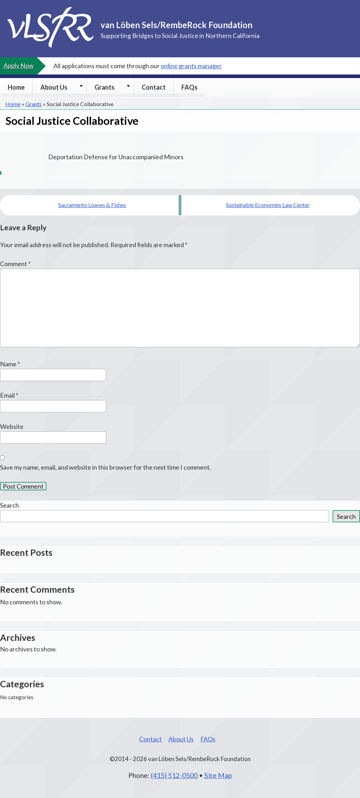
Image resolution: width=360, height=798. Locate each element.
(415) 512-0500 (174, 775)
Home (16, 87)
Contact (154, 87)
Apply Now (19, 65)
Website (12, 426)
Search (9, 505)
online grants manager (191, 66)
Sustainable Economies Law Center (268, 204)
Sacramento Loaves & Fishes (92, 204)
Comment (15, 264)
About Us (54, 87)
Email (9, 395)
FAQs (189, 87)
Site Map (218, 775)
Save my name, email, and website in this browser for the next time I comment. (105, 467)
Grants (105, 87)
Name (10, 364)
